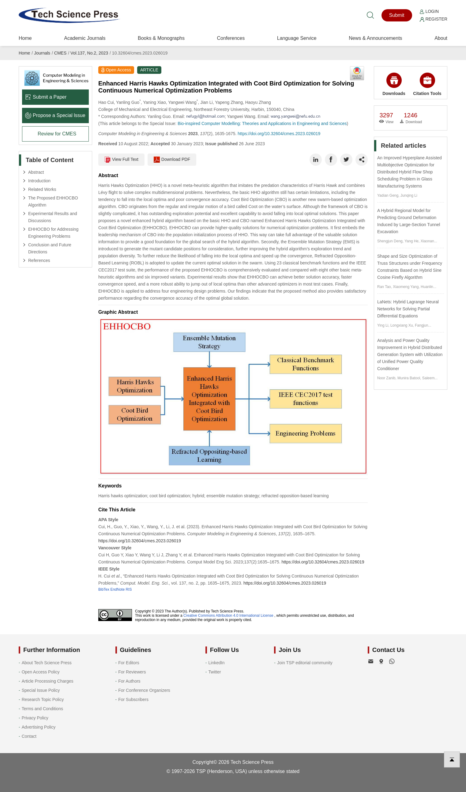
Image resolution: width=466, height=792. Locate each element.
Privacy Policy (35, 717)
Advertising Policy (39, 727)
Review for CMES (57, 133)
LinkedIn (217, 662)
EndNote (117, 589)
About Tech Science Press (47, 662)
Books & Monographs (161, 38)
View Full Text (121, 160)
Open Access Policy (41, 671)
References (39, 260)
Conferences (231, 38)
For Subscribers (133, 699)
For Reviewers (132, 671)
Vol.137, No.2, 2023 (89, 53)
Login (429, 11)
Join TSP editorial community (305, 662)
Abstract (36, 172)
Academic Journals (84, 38)
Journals (42, 53)
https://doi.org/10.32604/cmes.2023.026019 (279, 133)
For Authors (129, 681)
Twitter (215, 671)
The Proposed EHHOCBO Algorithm (53, 201)
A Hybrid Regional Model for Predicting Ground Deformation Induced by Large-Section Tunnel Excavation (408, 221)
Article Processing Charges (47, 681)
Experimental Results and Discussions (52, 217)
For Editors (128, 662)
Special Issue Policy (41, 690)
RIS (129, 589)
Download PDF (172, 160)
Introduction (39, 180)
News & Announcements (375, 38)
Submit (396, 15)
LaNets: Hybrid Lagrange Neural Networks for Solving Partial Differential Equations (408, 308)
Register (433, 19)
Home (25, 38)
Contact (29, 736)
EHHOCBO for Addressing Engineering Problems (53, 233)
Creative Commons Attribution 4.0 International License (228, 615)
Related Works (42, 189)
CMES (60, 53)
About (440, 38)
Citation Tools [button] (427, 84)
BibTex (103, 589)
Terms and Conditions (42, 708)
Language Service (297, 38)
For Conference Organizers (144, 690)
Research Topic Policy (43, 699)
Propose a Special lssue (55, 115)
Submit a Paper (45, 97)
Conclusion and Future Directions (49, 248)
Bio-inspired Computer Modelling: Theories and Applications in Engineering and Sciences (262, 123)
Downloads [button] (393, 84)
